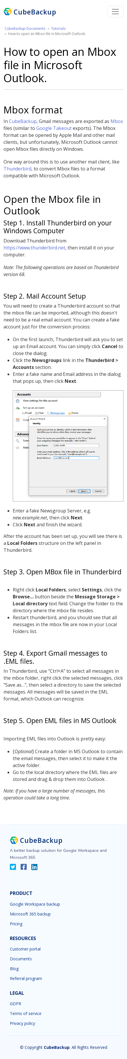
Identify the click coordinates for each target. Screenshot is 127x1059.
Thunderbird (17, 169)
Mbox (116, 121)
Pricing (16, 924)
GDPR (15, 1004)
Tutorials (58, 28)
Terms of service (25, 1014)
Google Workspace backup (35, 904)
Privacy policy (22, 1023)
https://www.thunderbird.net (34, 247)
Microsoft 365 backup (30, 914)
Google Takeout (54, 128)
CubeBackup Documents (25, 28)
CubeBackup (23, 121)
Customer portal (25, 949)
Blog (14, 969)
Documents (21, 959)
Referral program (26, 979)
